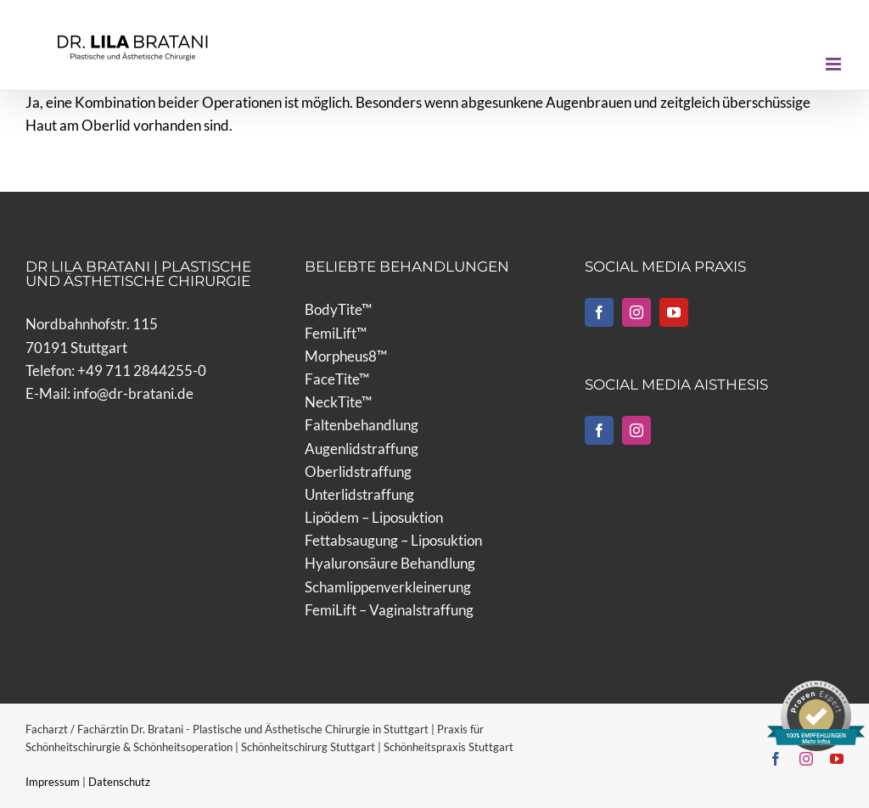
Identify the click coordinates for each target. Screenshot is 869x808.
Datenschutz (119, 781)
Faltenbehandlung (361, 425)
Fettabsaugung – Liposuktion (393, 540)
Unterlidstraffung (359, 494)
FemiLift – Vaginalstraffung (389, 610)
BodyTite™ (338, 309)
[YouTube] (673, 312)
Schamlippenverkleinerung (388, 587)
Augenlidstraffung (361, 448)
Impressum (53, 781)
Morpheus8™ (346, 356)
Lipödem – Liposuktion (374, 517)
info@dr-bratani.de (133, 393)
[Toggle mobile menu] (835, 64)
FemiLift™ (336, 333)
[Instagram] (636, 312)
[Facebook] (599, 312)
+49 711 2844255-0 (141, 370)
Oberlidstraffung (358, 471)
